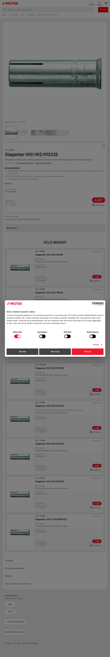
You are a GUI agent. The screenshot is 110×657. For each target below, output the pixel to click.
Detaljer (96, 345)
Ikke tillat (22, 352)
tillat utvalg (55, 352)
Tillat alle (87, 352)
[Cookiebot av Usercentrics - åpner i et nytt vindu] (94, 303)
